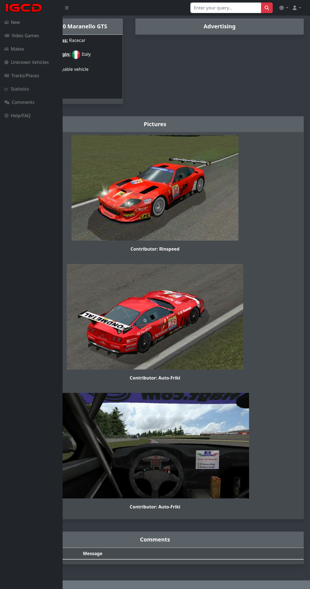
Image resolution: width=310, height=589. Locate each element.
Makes (14, 49)
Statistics (16, 89)
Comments (19, 102)
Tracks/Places (21, 76)
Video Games (21, 36)
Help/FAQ (17, 116)
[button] (284, 7)
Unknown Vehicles (26, 62)
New (12, 22)
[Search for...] (225, 8)
